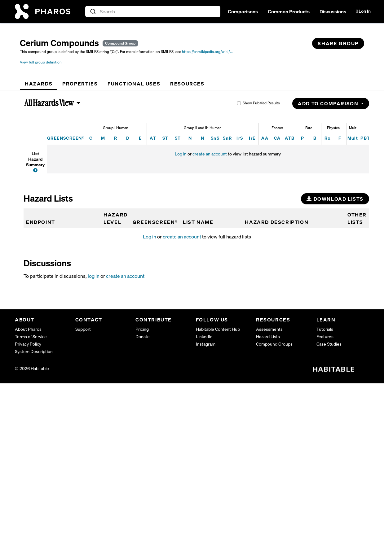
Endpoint (40, 222)
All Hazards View (49, 103)
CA (277, 138)
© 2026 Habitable (32, 368)
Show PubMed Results (261, 103)
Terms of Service (31, 336)
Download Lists (335, 198)
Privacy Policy (28, 344)
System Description (34, 351)
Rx (327, 138)
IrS (239, 138)
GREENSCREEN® (66, 138)
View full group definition (41, 62)
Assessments (269, 329)
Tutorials (324, 329)
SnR (227, 138)
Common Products (289, 11)
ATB (289, 138)
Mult (352, 138)
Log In (363, 11)
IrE (252, 138)
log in (93, 276)
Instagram (205, 344)
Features (324, 336)
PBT (365, 138)
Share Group (338, 43)
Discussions (333, 11)
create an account (209, 154)
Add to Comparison (329, 103)
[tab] (38, 83)
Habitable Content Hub (218, 329)
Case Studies (329, 344)
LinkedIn (204, 336)
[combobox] (153, 11)
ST (165, 138)
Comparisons (243, 11)
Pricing (142, 329)
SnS (215, 138)
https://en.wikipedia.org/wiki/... (207, 51)
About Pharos (28, 329)
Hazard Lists (268, 336)
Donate (142, 336)
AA (264, 138)
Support (83, 329)
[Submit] (92, 11)
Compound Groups (274, 344)
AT (153, 138)
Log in (181, 154)
